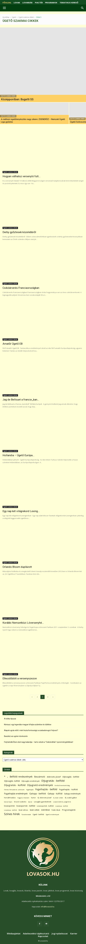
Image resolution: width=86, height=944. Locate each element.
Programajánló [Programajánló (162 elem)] (68, 810)
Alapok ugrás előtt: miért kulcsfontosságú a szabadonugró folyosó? (31, 730)
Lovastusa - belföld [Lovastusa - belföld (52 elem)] (61, 806)
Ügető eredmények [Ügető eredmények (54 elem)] (52, 814)
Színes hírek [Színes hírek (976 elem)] (12, 814)
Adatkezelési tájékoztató (36, 933)
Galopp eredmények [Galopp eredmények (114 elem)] (72, 793)
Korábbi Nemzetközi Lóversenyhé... (23, 622)
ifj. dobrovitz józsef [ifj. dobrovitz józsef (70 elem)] (44, 798)
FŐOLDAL (7, 2)
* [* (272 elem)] (4, 776)
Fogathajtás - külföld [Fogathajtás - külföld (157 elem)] (68, 789)
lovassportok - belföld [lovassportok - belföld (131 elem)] (25, 806)
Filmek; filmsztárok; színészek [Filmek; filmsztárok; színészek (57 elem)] (14, 790)
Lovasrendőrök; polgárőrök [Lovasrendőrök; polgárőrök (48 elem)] (62, 802)
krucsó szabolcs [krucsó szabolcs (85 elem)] (20, 802)
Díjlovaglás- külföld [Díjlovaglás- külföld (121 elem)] (12, 781)
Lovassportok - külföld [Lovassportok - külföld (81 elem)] (45, 806)
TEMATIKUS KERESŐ (69, 2)
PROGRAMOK (51, 2)
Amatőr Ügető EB (13, 343)
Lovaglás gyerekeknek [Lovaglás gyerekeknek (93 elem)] (42, 802)
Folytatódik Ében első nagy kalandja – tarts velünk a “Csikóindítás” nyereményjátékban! (38, 742)
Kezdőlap (6, 17)
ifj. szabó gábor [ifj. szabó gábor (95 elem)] (71, 798)
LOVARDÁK (27, 2)
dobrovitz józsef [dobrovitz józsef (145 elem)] (54, 776)
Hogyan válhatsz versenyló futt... (22, 176)
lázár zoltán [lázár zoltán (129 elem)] (34, 810)
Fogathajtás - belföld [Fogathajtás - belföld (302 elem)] (46, 789)
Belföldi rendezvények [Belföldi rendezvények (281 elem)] (21, 776)
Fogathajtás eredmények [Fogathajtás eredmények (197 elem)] (16, 793)
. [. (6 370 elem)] (7, 776)
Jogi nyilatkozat (60, 933)
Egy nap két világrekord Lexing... (21, 511)
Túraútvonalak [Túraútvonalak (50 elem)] (26, 814)
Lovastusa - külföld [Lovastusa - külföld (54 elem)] (10, 810)
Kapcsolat (43, 936)
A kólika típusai (10, 719)
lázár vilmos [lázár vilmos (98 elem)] (23, 810)
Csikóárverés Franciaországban (21, 287)
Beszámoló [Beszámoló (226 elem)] (39, 776)
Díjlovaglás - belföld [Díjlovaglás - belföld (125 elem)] (70, 777)
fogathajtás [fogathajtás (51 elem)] (30, 790)
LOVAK (17, 2)
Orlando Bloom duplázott (17, 566)
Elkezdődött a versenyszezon (20, 678)
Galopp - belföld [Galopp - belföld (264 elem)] (37, 793)
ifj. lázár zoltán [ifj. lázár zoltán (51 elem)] (58, 798)
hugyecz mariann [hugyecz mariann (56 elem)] (23, 798)
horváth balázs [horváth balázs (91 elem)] (10, 798)
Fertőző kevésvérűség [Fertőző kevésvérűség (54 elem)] (62, 785)
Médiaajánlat (14, 933)
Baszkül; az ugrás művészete (16, 736)
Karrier (73, 933)
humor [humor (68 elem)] (33, 798)
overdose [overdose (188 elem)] (45, 810)
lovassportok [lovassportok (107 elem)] (9, 806)
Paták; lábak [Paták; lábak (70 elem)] (56, 810)
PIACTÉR (39, 2)
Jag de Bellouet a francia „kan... (21, 399)
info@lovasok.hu (47, 906)
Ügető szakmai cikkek (26, 17)
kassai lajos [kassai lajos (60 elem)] (8, 802)
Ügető (14, 17)
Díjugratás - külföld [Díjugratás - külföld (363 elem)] (14, 785)
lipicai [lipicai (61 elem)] (30, 802)
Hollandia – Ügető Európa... (18, 455)
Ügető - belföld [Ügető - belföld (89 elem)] (38, 814)
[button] (82, 8)
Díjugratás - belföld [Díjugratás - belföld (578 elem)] (52, 780)
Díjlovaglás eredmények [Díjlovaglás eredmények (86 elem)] (31, 781)
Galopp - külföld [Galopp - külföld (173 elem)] (55, 793)
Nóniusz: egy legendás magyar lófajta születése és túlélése (27, 725)
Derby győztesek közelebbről (19, 232)
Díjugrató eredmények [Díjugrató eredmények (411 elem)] (40, 785)
